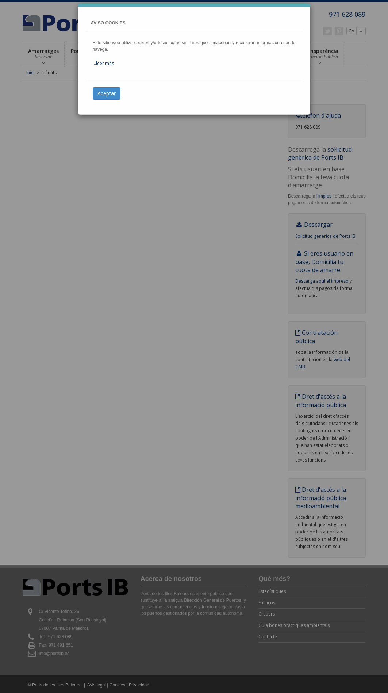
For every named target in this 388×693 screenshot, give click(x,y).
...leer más (103, 63)
